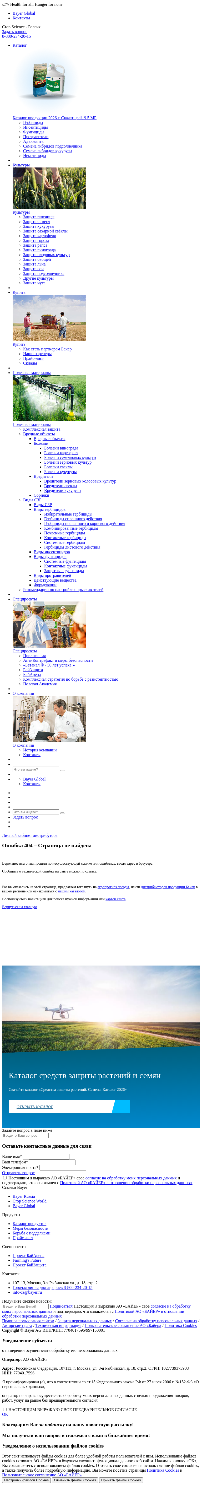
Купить (19, 292)
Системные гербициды (64, 542)
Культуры (21, 165)
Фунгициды (33, 132)
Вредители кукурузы (62, 490)
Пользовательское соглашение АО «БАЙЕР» (42, 1475)
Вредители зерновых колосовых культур (80, 481)
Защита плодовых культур (46, 254)
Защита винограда (39, 250)
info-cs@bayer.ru (27, 1292)
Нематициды (34, 155)
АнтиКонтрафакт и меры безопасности (58, 660)
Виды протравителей (52, 575)
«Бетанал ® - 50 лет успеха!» (49, 665)
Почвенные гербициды (64, 533)
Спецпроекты (25, 599)
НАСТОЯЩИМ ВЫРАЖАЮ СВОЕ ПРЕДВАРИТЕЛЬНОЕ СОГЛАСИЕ (72, 1409)
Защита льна (34, 264)
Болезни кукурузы (60, 471)
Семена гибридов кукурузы (47, 151)
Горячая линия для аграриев (53, 1287)
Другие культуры (38, 278)
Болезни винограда (61, 448)
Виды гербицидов (49, 509)
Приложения (34, 655)
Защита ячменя (36, 221)
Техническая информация (59, 1325)
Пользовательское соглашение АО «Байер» (123, 1325)
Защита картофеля (39, 236)
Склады (30, 363)
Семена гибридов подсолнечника (52, 146)
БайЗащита (33, 670)
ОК (5, 1414)
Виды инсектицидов (52, 552)
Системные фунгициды (65, 561)
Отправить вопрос (18, 1172)
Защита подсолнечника (43, 273)
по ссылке (88, 871)
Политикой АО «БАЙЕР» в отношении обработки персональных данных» (126, 1182)
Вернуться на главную (19, 907)
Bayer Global (24, 13)
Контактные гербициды (65, 537)
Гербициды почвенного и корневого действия (84, 523)
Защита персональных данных (85, 1321)
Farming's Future (27, 1260)
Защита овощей (37, 259)
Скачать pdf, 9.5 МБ (55, 118)
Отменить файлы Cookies (75, 1480)
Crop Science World (30, 1201)
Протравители (35, 136)
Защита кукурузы (38, 226)
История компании (40, 750)
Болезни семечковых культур (70, 457)
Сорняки (41, 495)
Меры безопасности (30, 1228)
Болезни (41, 443)
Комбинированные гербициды (71, 528)
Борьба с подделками (31, 1233)
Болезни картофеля (61, 453)
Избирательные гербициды (68, 514)
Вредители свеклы (60, 486)
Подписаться (61, 1306)
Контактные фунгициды (65, 566)
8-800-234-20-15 (16, 36)
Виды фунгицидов (50, 556)
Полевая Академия (40, 684)
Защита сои (33, 269)
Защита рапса (35, 245)
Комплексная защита (41, 429)
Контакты (21, 18)
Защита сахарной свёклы (45, 231)
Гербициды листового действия (72, 547)
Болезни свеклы (58, 467)
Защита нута (34, 283)
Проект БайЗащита (30, 1265)
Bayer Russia (24, 1196)
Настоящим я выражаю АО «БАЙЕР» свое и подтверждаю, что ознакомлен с (97, 1180)
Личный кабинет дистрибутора (29, 835)
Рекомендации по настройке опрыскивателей (63, 589)
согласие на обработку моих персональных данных (131, 1178)
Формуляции (45, 585)
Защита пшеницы (38, 217)
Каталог (20, 45)
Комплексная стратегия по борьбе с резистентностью (70, 679)
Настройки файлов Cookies (26, 1480)
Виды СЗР (32, 500)
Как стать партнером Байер (47, 349)
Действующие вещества (55, 580)
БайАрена (32, 674)
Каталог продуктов (29, 1223)
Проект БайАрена (28, 1255)
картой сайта (115, 899)
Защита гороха (36, 240)
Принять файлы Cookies (121, 1480)
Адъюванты (33, 141)
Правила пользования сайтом (28, 1321)
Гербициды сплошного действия (73, 519)
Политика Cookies (181, 1325)
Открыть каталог (35, 1107)
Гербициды (33, 122)
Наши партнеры (37, 353)
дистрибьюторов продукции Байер (168, 887)
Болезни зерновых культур (68, 462)
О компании (23, 693)
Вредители (43, 476)
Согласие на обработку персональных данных (156, 1321)
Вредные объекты (39, 434)
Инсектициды (35, 127)
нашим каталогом (71, 891)
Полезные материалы (32, 372)
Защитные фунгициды (64, 570)
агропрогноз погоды (113, 887)
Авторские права (17, 1325)
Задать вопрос (14, 31)
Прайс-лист (33, 358)
